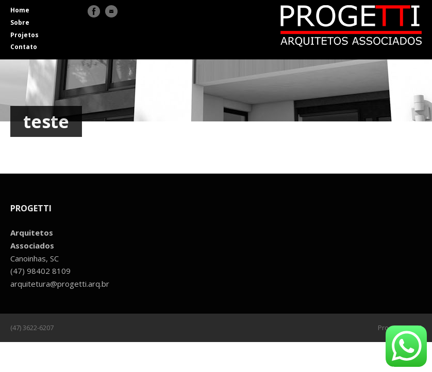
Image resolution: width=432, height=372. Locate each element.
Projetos (24, 34)
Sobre (19, 22)
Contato (23, 46)
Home (19, 10)
